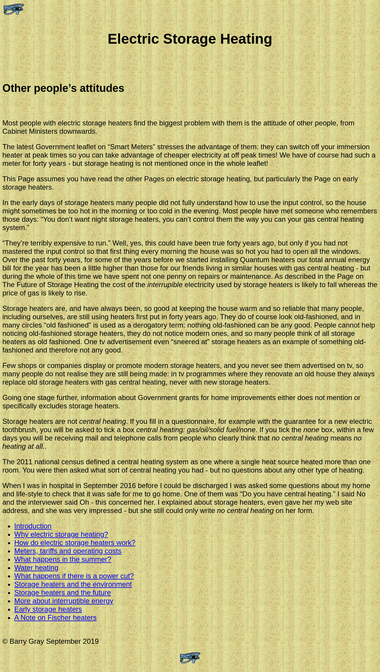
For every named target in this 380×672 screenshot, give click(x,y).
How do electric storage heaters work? (74, 543)
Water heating (36, 568)
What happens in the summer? (62, 559)
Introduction (32, 526)
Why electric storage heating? (61, 534)
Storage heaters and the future (62, 592)
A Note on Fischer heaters (55, 617)
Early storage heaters (48, 609)
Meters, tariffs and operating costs (67, 551)
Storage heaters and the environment (73, 584)
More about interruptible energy (63, 601)
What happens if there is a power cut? (74, 576)
